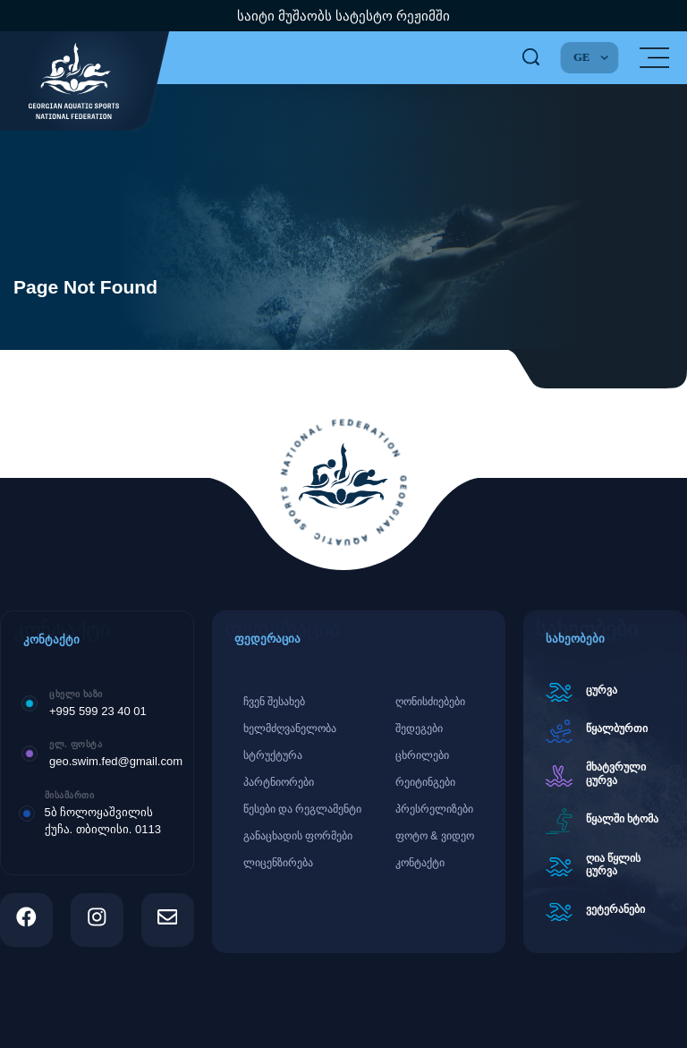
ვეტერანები (615, 909)
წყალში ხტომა (622, 819)
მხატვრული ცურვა (616, 773)
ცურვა (601, 690)
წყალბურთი (617, 728)
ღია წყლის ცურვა (613, 864)
